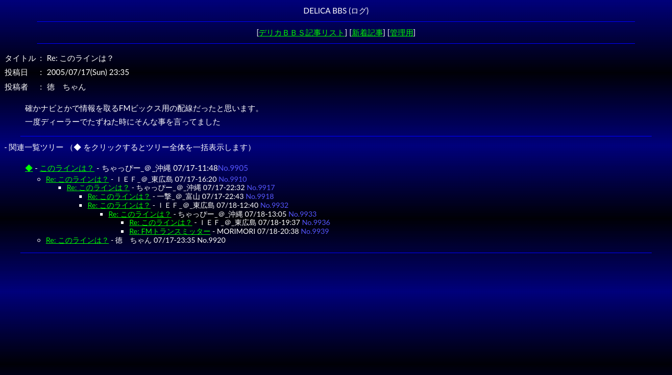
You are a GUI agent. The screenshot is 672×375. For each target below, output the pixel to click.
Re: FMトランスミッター (170, 231)
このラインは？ (67, 167)
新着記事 (367, 32)
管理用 (401, 32)
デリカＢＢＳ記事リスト (302, 32)
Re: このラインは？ (77, 178)
